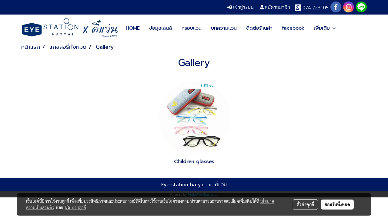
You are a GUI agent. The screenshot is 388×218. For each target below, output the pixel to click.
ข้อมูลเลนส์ (160, 28)
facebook (293, 28)
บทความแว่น (224, 28)
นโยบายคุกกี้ (75, 207)
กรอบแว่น (191, 28)
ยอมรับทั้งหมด (337, 204)
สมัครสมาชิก (275, 7)
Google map (328, 28)
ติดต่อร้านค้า (259, 28)
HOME (133, 28)
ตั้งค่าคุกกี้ (305, 204)
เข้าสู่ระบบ (240, 7)
